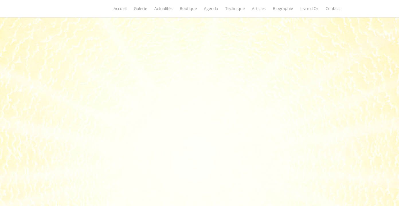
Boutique (188, 8)
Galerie (140, 8)
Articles (259, 8)
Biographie (283, 8)
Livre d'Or (309, 8)
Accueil (120, 8)
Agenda (211, 8)
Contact (333, 8)
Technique (235, 8)
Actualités (163, 8)
